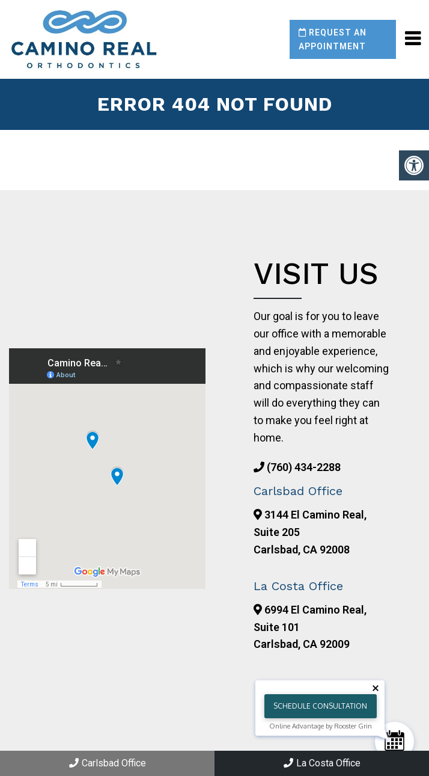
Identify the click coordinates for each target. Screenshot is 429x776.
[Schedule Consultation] (394, 741)
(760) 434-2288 (304, 467)
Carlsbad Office (107, 763)
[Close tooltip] (375, 688)
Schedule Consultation (320, 705)
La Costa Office (322, 763)
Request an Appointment (333, 39)
